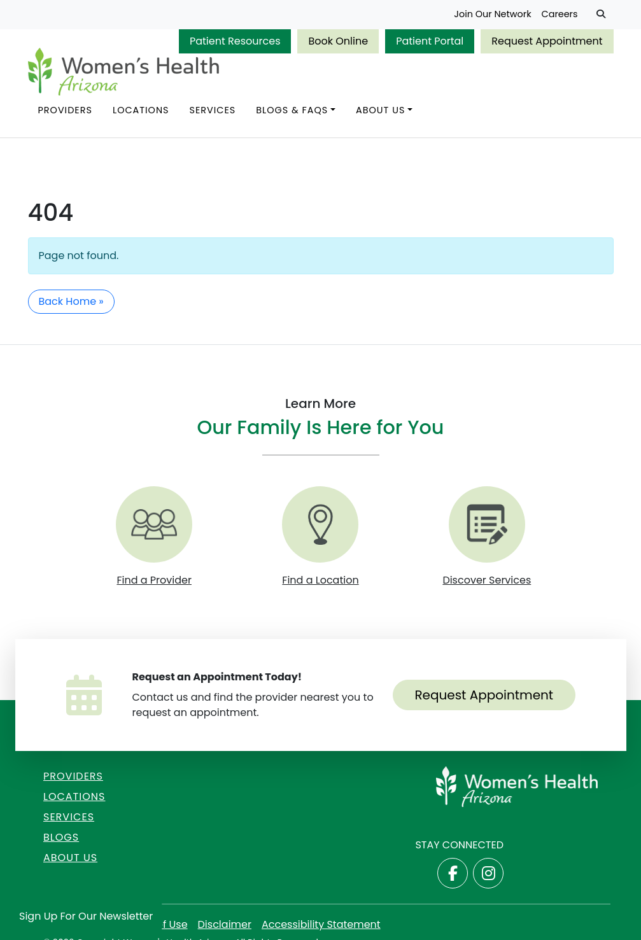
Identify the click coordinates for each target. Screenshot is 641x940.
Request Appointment (546, 41)
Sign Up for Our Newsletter (86, 916)
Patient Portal (429, 41)
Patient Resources (235, 41)
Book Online (338, 41)
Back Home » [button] (71, 301)
